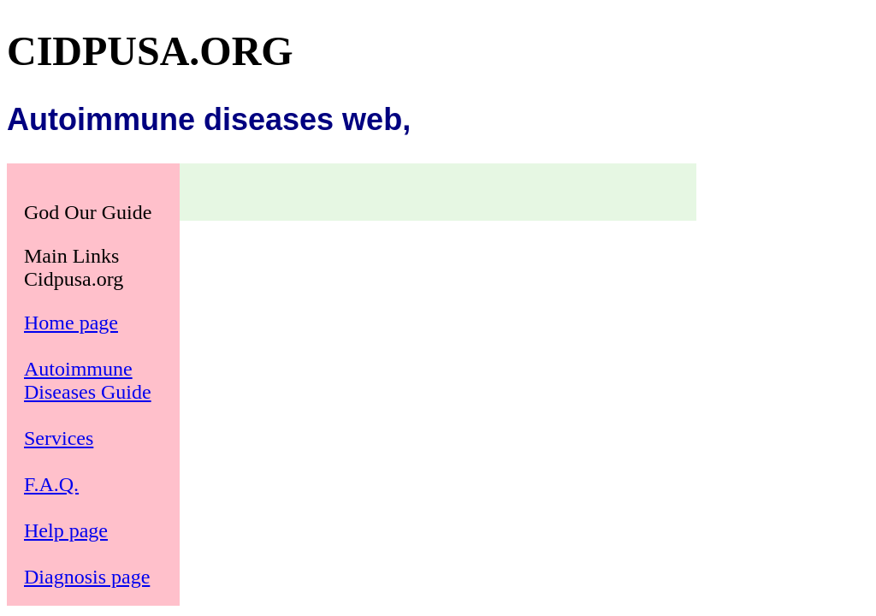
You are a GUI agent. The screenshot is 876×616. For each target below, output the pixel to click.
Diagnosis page (87, 577)
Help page (66, 530)
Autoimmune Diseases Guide (87, 380)
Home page (71, 322)
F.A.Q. (51, 484)
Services (58, 438)
